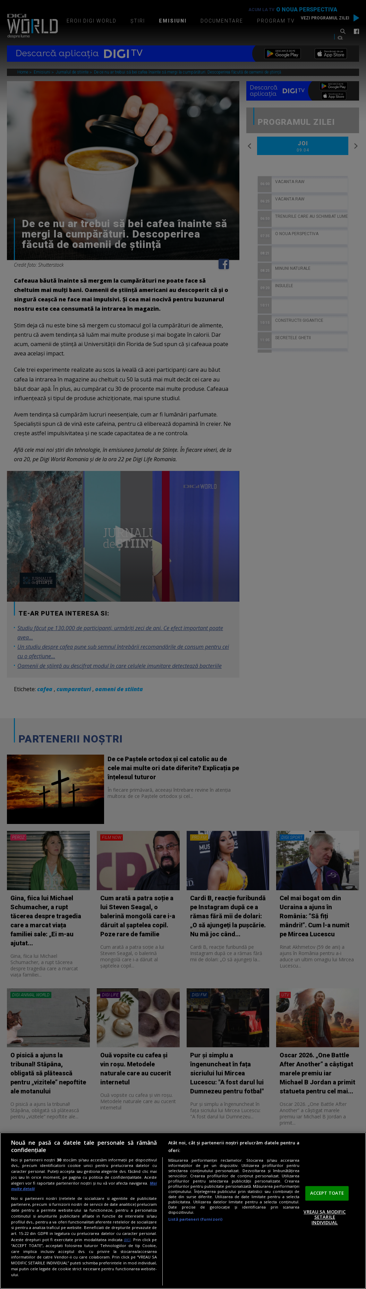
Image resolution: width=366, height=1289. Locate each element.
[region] (183, 1210)
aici (127, 1240)
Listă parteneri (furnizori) (195, 1219)
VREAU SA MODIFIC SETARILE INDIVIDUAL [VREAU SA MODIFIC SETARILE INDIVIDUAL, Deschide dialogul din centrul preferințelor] (325, 1217)
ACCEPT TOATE (327, 1193)
